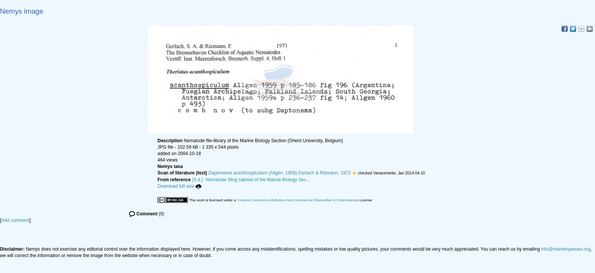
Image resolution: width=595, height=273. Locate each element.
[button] (354, 173)
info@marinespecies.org (565, 249)
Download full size (179, 186)
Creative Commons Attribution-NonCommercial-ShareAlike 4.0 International (297, 200)
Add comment (15, 220)
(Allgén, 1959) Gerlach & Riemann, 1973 (279, 173)
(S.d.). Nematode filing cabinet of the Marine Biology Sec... (251, 179)
